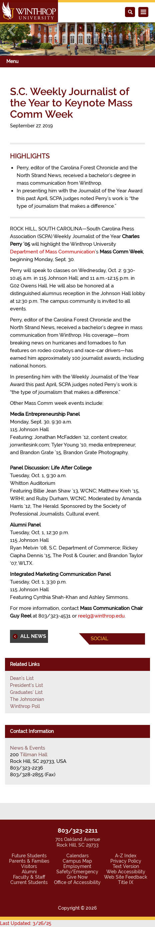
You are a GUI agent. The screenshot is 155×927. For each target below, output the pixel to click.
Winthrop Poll (25, 706)
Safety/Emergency (77, 871)
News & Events (27, 748)
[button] (11, 31)
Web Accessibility (125, 871)
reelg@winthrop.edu (101, 616)
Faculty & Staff (29, 877)
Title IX (125, 882)
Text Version (126, 866)
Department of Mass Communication (52, 252)
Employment (77, 866)
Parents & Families (29, 861)
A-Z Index (125, 855)
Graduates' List (26, 692)
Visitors (29, 866)
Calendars (77, 855)
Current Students (29, 882)
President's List (26, 685)
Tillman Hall (33, 755)
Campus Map (77, 861)
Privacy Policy (125, 861)
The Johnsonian (27, 699)
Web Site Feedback (125, 877)
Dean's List (22, 678)
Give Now (77, 877)
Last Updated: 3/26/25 (25, 923)
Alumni (29, 871)
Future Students (29, 855)
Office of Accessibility (77, 882)
